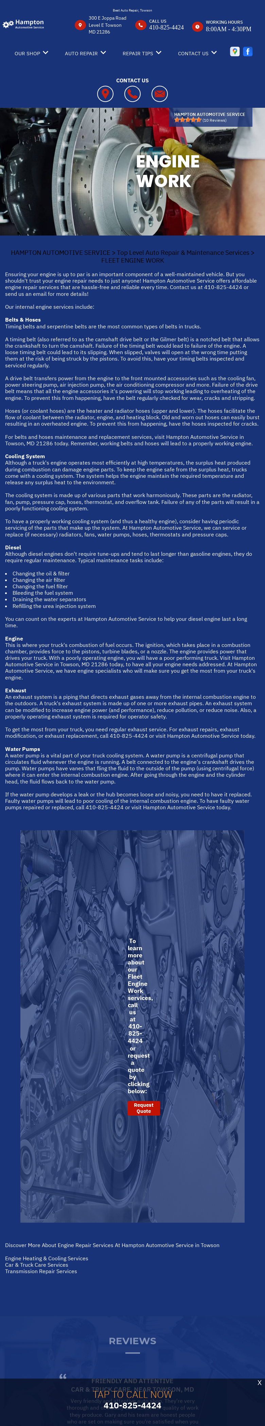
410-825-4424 (166, 27)
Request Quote (144, 1108)
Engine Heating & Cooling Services (46, 1258)
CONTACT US (193, 53)
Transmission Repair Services (41, 1271)
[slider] (187, 119)
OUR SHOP (27, 53)
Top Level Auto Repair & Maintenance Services (183, 252)
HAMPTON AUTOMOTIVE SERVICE (60, 252)
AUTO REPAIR (81, 53)
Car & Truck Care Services (36, 1264)
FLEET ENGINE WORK (132, 260)
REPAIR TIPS (138, 53)
